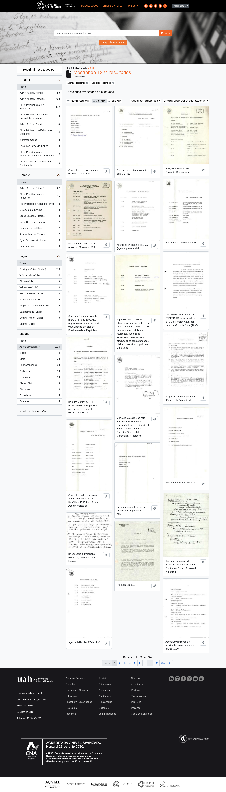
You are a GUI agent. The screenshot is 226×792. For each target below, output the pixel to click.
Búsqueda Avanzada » (113, 42)
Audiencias (39, 371)
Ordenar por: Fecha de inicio (144, 101)
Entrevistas (39, 396)
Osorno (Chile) (39, 324)
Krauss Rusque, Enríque (39, 234)
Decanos (135, 708)
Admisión (103, 678)
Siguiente (166, 663)
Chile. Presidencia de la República (39, 107)
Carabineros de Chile (39, 228)
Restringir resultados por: (39, 69)
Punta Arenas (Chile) (39, 300)
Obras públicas (39, 383)
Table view (114, 101)
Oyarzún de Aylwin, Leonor (39, 241)
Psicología (71, 708)
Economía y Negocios (77, 690)
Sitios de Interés (112, 6)
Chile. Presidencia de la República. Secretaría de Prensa (39, 154)
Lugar (23, 256)
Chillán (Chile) (39, 282)
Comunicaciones (107, 714)
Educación (71, 696)
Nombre (25, 175)
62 (156, 663)
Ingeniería (71, 714)
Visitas (39, 353)
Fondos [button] (131, 6)
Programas (39, 377)
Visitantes (104, 708)
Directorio (136, 702)
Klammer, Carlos (39, 140)
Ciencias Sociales (75, 678)
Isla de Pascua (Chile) (39, 294)
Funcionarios (105, 702)
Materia (24, 333)
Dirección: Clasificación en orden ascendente (185, 101)
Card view (99, 101)
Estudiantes (105, 684)
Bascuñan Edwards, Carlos (39, 146)
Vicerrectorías (138, 696)
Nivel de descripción (33, 411)
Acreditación (137, 684)
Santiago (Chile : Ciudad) (39, 270)
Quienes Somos (89, 6)
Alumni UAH (105, 690)
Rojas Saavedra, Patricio (39, 222)
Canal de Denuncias (141, 714)
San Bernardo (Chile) (39, 312)
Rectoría (135, 690)
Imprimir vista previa (78, 101)
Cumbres (39, 402)
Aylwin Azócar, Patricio (39, 125)
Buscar (165, 33)
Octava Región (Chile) (39, 318)
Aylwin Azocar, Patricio (39, 93)
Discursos (39, 390)
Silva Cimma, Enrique (39, 210)
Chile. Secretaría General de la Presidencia (39, 163)
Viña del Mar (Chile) (39, 276)
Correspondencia (39, 365)
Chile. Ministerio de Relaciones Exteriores (39, 132)
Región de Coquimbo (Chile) (39, 306)
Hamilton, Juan (39, 247)
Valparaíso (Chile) (39, 288)
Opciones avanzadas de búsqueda (91, 92)
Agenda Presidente (39, 347)
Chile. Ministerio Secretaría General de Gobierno (39, 116)
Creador (25, 79)
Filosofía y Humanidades (79, 702)
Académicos (105, 696)
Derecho (70, 684)
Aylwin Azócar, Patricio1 (39, 99)
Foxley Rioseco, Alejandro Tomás (39, 204)
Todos (23, 87)
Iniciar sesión (180, 6)
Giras (39, 359)
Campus (135, 678)
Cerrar (91, 67)
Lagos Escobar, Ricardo (39, 216)
